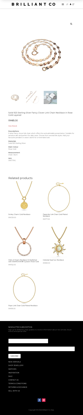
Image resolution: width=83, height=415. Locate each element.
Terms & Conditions (17, 383)
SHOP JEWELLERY (15, 365)
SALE (10, 376)
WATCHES (12, 369)
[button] (71, 24)
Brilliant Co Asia (48, 410)
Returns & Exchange (17, 387)
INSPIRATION (13, 373)
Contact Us (13, 380)
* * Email (12, 336)
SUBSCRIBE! (14, 356)
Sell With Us (14, 391)
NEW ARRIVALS (14, 362)
